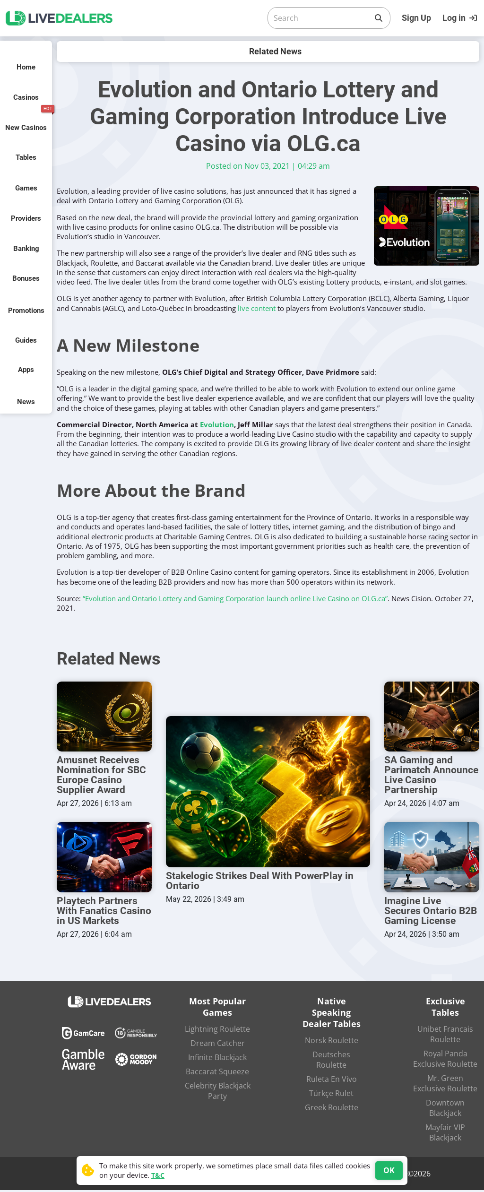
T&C (157, 1175)
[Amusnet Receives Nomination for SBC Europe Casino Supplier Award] (104, 717)
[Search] (321, 18)
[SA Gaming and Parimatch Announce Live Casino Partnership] (431, 717)
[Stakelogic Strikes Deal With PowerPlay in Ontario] (268, 792)
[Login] (460, 18)
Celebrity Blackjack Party (218, 1092)
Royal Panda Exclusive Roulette (445, 1060)
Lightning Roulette (217, 1031)
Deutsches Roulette (331, 1061)
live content (257, 308)
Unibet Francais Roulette (445, 1036)
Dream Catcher (217, 1045)
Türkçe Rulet (331, 1095)
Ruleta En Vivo (331, 1081)
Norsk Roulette (331, 1042)
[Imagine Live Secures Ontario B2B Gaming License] (431, 858)
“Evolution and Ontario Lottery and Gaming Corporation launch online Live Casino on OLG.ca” (235, 598)
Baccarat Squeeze (217, 1073)
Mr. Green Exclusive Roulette (445, 1085)
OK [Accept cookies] (389, 1170)
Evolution (217, 424)
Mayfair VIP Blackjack (445, 1134)
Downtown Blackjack (445, 1109)
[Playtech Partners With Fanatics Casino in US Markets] (104, 858)
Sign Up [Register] (416, 18)
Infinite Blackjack (217, 1059)
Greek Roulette (331, 1109)
